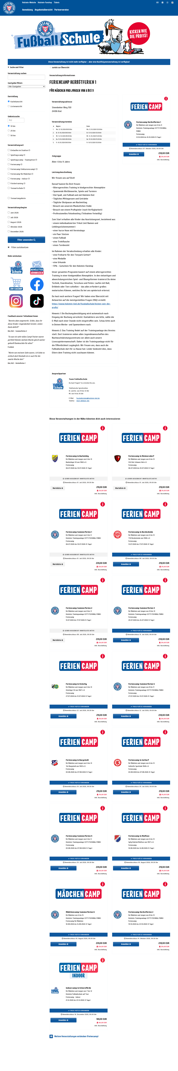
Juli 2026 (13, 217)
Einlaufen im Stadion (19, 150)
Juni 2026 (13, 212)
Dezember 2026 (16, 231)
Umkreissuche (16, 117)
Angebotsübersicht (43, 9)
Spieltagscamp (16, 155)
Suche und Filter (17, 67)
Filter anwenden (26, 239)
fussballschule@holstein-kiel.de (88, 398)
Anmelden (134, 154)
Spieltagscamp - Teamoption (22, 160)
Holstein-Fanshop (45, 2)
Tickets (56, 2)
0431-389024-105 (82, 401)
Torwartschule (16, 188)
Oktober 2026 (15, 227)
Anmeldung (27, 9)
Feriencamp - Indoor (19, 178)
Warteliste (58, 488)
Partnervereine (61, 9)
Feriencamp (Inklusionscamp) (23, 169)
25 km (11, 131)
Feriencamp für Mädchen (20, 174)
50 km (12, 135)
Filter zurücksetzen (19, 247)
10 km (11, 126)
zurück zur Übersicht (60, 67)
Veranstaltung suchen (26, 74)
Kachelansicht (15, 101)
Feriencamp (15, 164)
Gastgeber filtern (26, 85)
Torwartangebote (17, 198)
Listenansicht (15, 106)
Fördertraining (16, 183)
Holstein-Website (29, 2)
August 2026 (14, 222)
